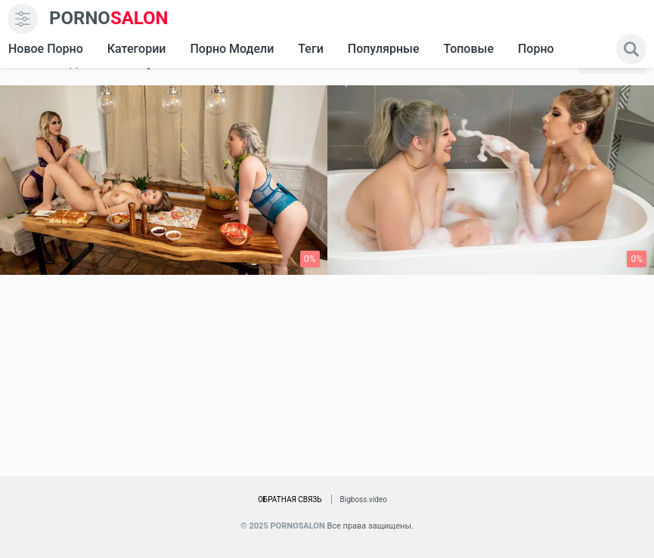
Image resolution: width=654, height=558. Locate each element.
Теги (310, 49)
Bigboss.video (363, 499)
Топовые (468, 49)
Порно (536, 49)
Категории (136, 49)
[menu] (23, 19)
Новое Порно (45, 49)
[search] (631, 49)
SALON (109, 18)
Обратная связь (290, 499)
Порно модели (232, 49)
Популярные (384, 49)
